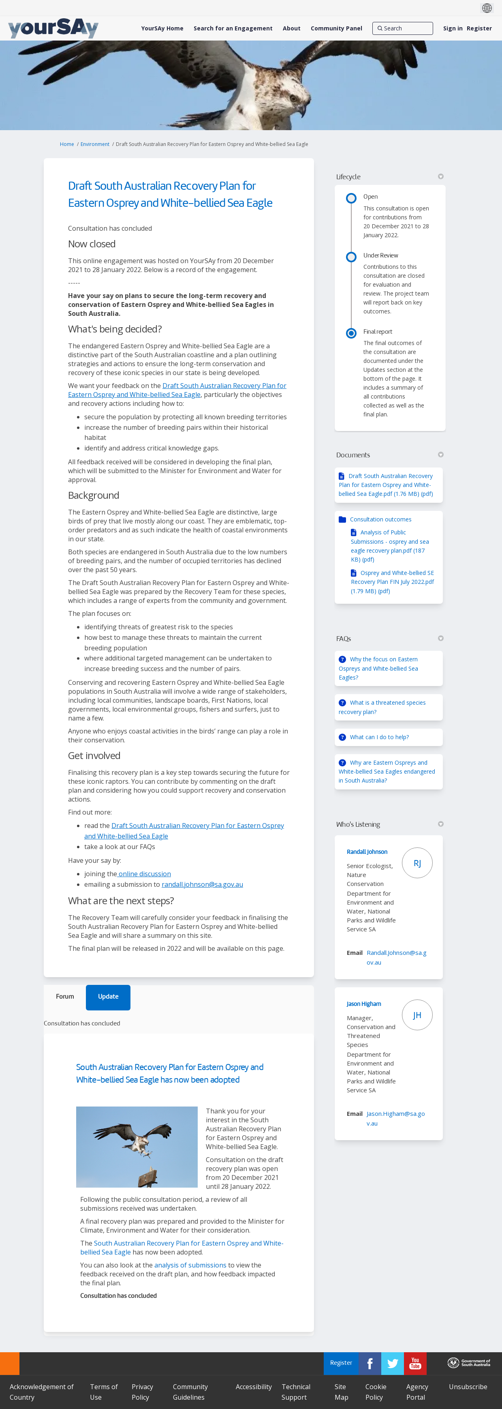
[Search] (402, 28)
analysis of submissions (190, 1265)
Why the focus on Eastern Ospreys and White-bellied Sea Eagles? (378, 668)
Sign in (453, 28)
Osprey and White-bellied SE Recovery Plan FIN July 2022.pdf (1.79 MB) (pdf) (392, 582)
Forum (65, 997)
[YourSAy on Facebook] (370, 1363)
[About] (292, 28)
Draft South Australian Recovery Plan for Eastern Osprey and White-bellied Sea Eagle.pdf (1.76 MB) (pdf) (386, 485)
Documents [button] (390, 455)
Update (108, 997)
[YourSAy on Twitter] (392, 1363)
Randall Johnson (367, 852)
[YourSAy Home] (162, 28)
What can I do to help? (379, 737)
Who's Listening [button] (390, 824)
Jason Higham (364, 1004)
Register (479, 28)
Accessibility (254, 1386)
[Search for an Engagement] (233, 28)
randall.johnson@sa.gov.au (202, 884)
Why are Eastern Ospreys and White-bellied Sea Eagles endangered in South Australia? (387, 772)
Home (67, 144)
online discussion (144, 873)
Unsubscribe (468, 1386)
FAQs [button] (390, 639)
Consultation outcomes (381, 519)
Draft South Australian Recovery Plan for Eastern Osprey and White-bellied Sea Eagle (177, 390)
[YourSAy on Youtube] (415, 1363)
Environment (95, 144)
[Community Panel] (336, 28)
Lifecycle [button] (390, 177)
